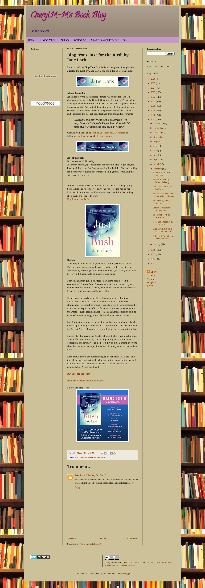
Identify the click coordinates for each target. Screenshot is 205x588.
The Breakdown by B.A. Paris (161, 216)
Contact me (80, 40)
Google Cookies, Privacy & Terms (109, 40)
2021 (153, 101)
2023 (153, 92)
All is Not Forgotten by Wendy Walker (163, 237)
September (158, 137)
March (156, 164)
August (156, 141)
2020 (153, 106)
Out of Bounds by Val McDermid (162, 188)
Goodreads (120, 132)
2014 (153, 259)
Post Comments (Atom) (90, 544)
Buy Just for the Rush (78, 199)
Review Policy (47, 40)
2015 (153, 254)
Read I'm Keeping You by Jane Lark (85, 380)
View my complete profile (151, 282)
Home (31, 40)
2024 (153, 88)
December (158, 123)
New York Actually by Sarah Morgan (163, 223)
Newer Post (73, 538)
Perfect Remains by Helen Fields (162, 209)
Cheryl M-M (154, 273)
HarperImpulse (81, 457)
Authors (64, 40)
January (157, 244)
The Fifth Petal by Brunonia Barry (161, 181)
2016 (153, 250)
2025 (153, 83)
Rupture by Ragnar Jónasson (161, 173)
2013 (153, 263)
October (157, 132)
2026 (153, 79)
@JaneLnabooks (82, 136)
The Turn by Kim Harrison (161, 202)
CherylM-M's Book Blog (68, 16)
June (155, 150)
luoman (107, 573)
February (157, 169)
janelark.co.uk (95, 132)
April (156, 159)
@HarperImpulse (103, 136)
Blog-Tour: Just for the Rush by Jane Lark (163, 230)
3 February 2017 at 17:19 (97, 475)
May (155, 155)
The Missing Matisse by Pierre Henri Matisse (164, 195)
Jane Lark (92, 457)
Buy (78, 373)
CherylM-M (131, 562)
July (155, 146)
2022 (153, 97)
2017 (153, 119)
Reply (77, 487)
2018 (153, 115)
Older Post (132, 538)
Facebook (108, 132)
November (158, 128)
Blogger (126, 573)
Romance (101, 457)
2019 (153, 110)
